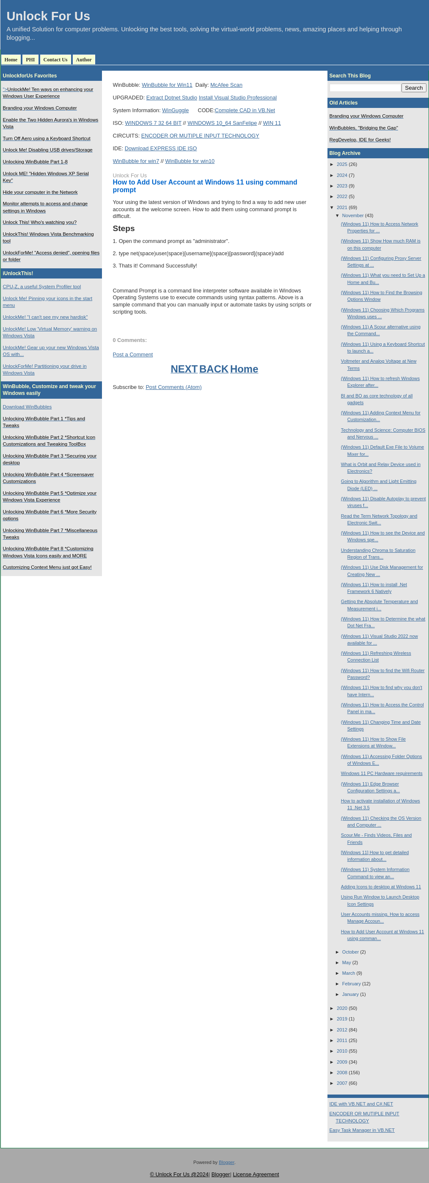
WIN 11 (272, 123)
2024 (342, 175)
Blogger (226, 1162)
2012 (342, 1029)
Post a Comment (133, 354)
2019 (342, 1018)
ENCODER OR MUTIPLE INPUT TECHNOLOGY (200, 135)
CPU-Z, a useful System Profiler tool (42, 286)
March (348, 973)
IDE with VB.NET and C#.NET (361, 1103)
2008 (342, 1072)
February (351, 983)
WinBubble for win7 (136, 161)
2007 (342, 1083)
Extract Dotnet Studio (171, 97)
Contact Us (56, 60)
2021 (342, 207)
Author (84, 60)
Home (11, 60)
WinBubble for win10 (189, 161)
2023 (342, 185)
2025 (342, 164)
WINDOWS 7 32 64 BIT (153, 123)
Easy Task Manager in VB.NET (362, 1130)
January (350, 994)
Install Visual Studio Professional (238, 97)
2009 (342, 1061)
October (350, 951)
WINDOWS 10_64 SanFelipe (222, 123)
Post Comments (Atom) (173, 387)
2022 (342, 196)
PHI (30, 60)
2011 (342, 1040)
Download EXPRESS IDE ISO (161, 148)
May (346, 962)
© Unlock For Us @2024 (179, 1174)
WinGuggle (175, 110)
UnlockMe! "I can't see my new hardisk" (45, 317)
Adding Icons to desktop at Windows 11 (381, 886)
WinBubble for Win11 (167, 85)
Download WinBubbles (27, 406)
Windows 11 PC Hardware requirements (382, 773)
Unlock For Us (49, 16)
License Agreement (256, 1174)
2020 (342, 1008)
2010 (342, 1050)
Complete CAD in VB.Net (245, 110)
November (353, 215)
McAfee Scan (226, 85)
